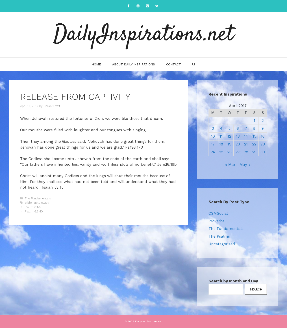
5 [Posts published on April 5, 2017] (229, 128)
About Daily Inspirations (133, 64)
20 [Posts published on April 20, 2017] (238, 144)
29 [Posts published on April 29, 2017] (254, 152)
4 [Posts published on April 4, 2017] (221, 128)
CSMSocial (218, 213)
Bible (28, 202)
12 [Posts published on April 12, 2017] (229, 136)
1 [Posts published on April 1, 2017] (254, 120)
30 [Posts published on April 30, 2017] (262, 152)
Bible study (41, 202)
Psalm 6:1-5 (33, 207)
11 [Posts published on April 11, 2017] (221, 136)
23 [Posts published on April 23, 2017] (263, 144)
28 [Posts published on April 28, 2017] (246, 152)
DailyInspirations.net (143, 35)
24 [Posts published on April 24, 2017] (213, 152)
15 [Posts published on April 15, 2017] (254, 136)
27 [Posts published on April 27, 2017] (238, 152)
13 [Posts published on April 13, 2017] (238, 136)
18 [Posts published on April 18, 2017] (221, 144)
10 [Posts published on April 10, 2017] (213, 136)
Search (256, 289)
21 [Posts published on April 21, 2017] (246, 144)
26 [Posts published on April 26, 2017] (229, 152)
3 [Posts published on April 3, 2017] (213, 128)
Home (96, 64)
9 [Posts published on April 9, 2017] (262, 128)
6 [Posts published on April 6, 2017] (238, 128)
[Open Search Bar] (194, 64)
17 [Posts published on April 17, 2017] (213, 144)
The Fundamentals (38, 198)
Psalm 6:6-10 (34, 211)
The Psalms (219, 236)
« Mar (230, 164)
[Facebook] (128, 6)
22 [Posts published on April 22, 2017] (254, 144)
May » (244, 164)
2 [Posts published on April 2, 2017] (263, 120)
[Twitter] (157, 6)
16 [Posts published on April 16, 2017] (263, 136)
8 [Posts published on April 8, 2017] (254, 128)
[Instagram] (138, 6)
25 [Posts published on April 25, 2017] (221, 152)
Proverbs (216, 221)
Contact (173, 64)
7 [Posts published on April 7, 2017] (246, 128)
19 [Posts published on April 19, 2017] (229, 144)
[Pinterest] (147, 6)
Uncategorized (222, 244)
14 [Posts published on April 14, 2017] (246, 136)
